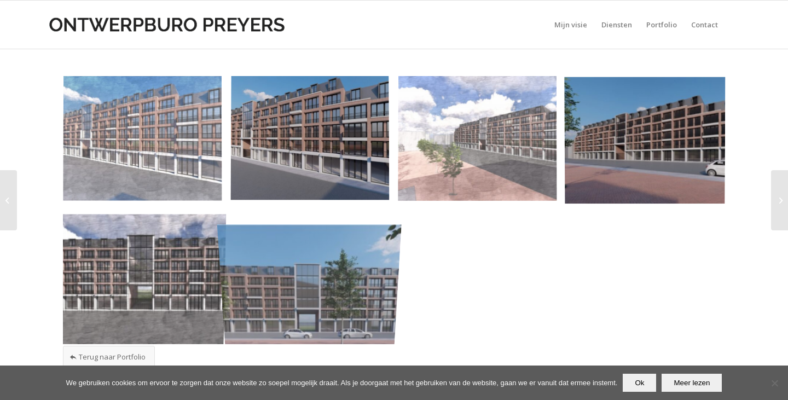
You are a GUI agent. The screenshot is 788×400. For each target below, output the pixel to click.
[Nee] (774, 383)
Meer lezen (692, 383)
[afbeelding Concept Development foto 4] (649, 143)
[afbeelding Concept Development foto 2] (314, 143)
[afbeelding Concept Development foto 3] (481, 143)
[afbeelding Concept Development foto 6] (314, 277)
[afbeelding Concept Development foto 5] (146, 277)
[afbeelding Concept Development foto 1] (146, 143)
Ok (639, 383)
